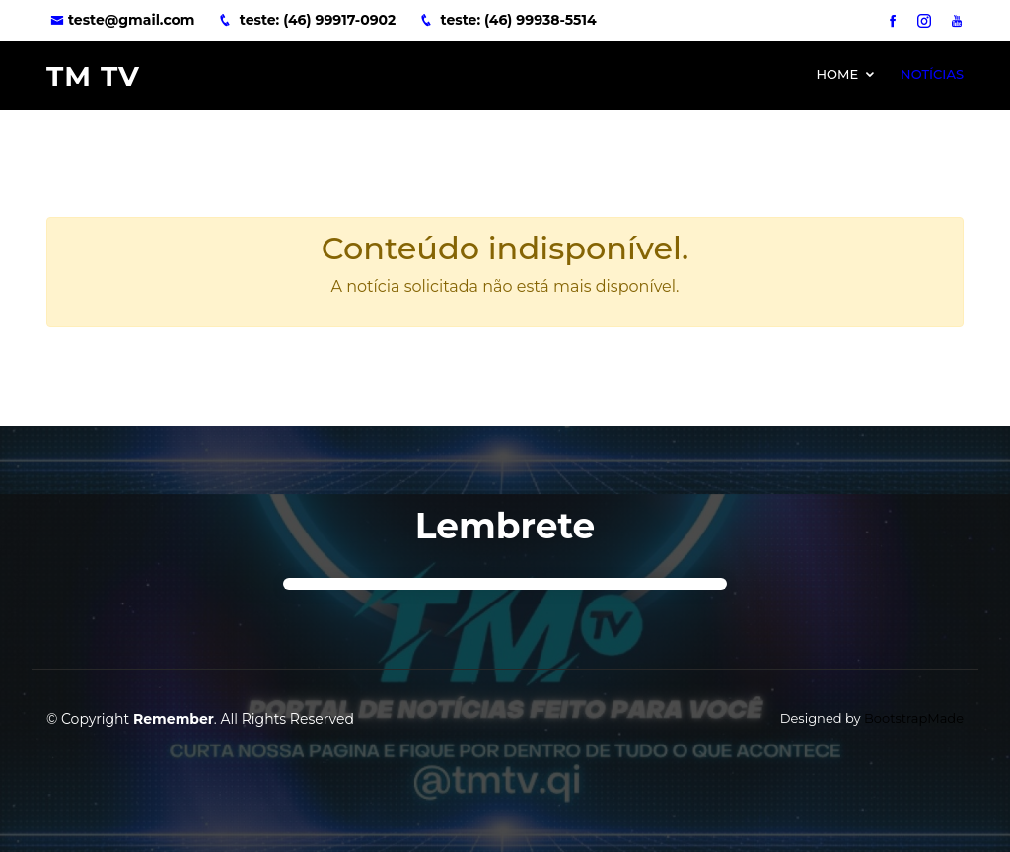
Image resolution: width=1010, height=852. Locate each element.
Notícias (932, 74)
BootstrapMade (914, 718)
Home (837, 74)
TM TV (93, 76)
